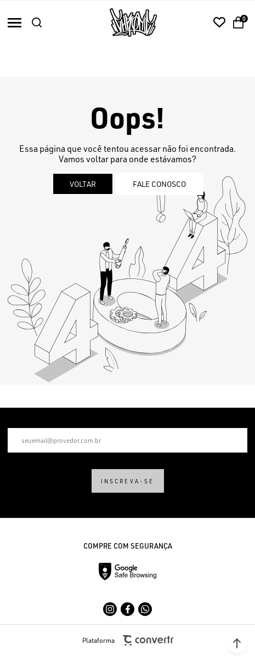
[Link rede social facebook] (127, 609)
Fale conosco (159, 184)
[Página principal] (133, 22)
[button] (237, 643)
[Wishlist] (219, 22)
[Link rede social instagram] (110, 609)
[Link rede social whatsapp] (145, 609)
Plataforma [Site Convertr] (127, 640)
